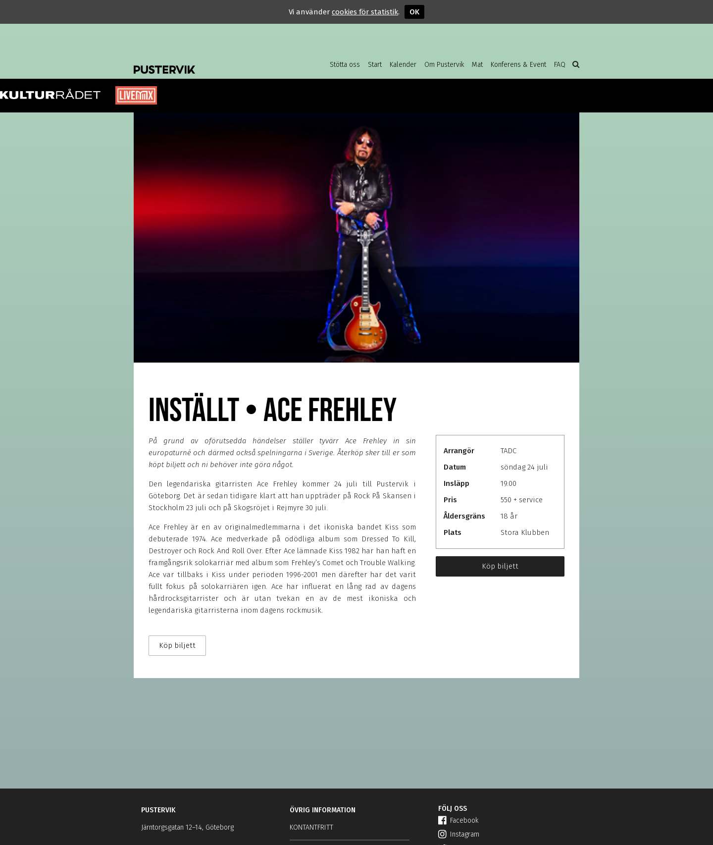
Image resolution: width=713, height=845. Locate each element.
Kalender (403, 64)
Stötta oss (345, 64)
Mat (477, 64)
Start (375, 64)
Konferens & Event (518, 64)
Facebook (458, 820)
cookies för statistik (365, 11)
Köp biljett (500, 566)
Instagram (458, 834)
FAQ (559, 64)
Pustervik (213, 62)
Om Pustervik (444, 64)
